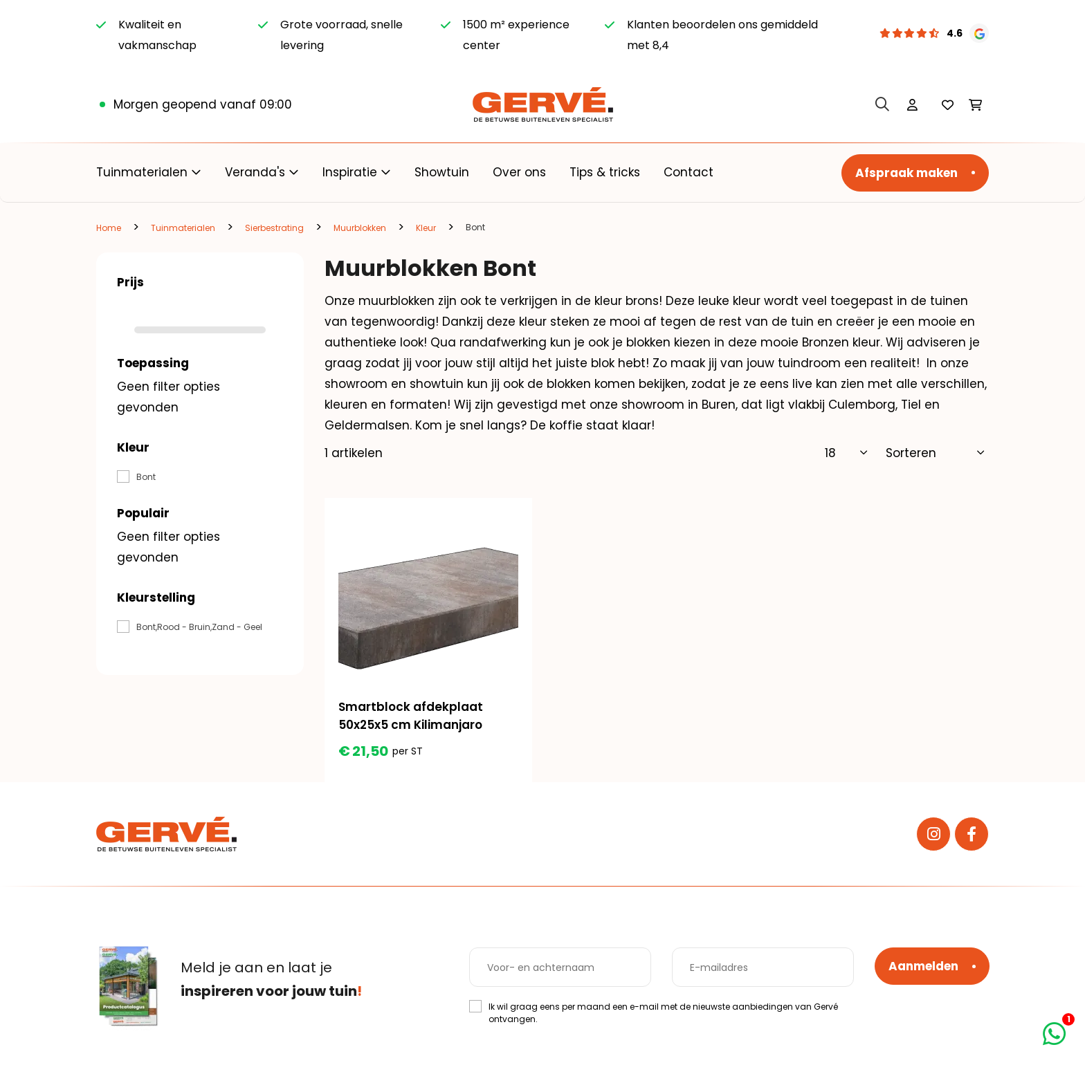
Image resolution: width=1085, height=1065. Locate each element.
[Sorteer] (935, 453)
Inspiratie (349, 172)
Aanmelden (923, 966)
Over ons (519, 172)
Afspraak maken (906, 173)
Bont (146, 477)
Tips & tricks (604, 172)
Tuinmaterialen (142, 172)
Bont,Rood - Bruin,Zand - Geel (199, 627)
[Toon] (846, 453)
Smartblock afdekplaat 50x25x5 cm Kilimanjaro (410, 715)
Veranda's (255, 172)
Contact (688, 172)
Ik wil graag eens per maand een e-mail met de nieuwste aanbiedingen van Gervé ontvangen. (663, 1013)
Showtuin (441, 172)
